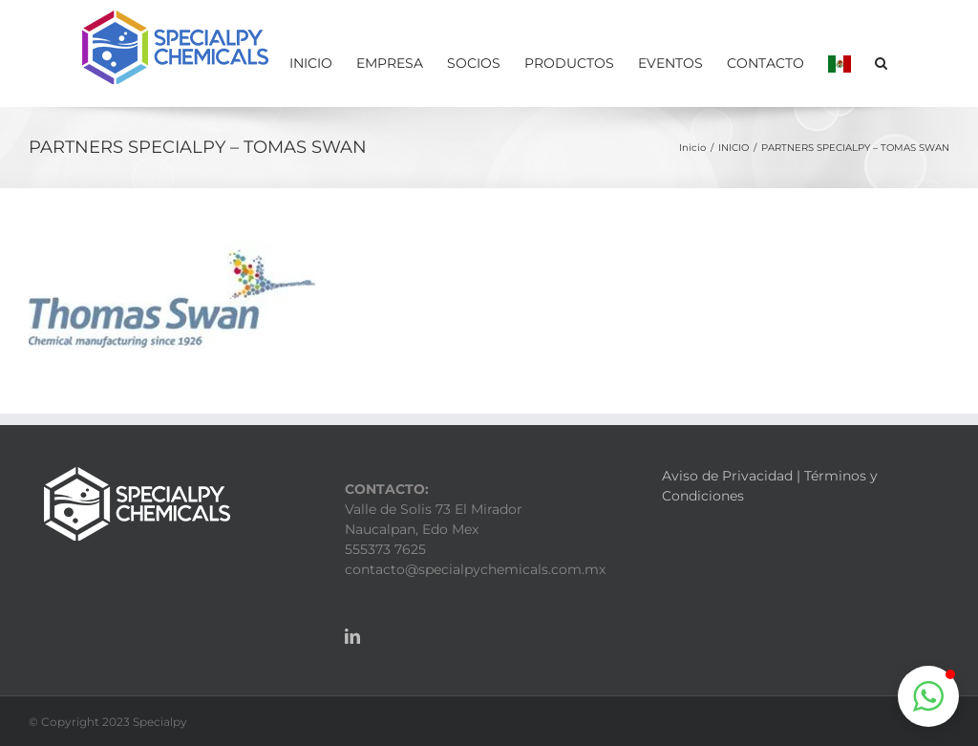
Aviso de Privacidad (727, 475)
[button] (881, 61)
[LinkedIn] (352, 636)
